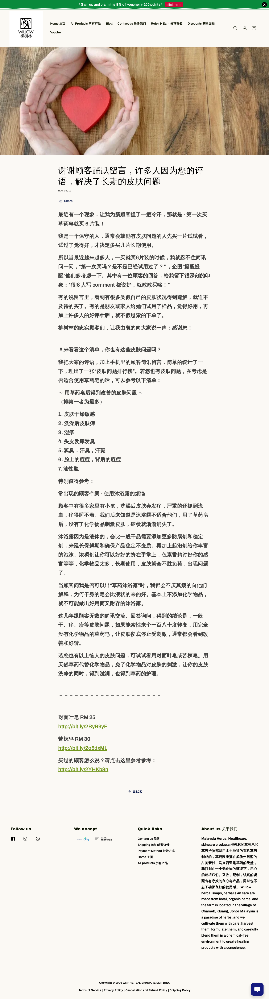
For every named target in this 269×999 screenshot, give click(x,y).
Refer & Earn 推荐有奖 (166, 23)
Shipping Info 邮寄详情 (154, 844)
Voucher (56, 32)
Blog (109, 23)
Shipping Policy (180, 990)
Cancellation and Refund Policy (146, 990)
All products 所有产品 (153, 863)
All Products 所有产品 (86, 23)
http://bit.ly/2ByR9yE (83, 726)
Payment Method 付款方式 (156, 851)
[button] (235, 28)
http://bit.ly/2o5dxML (82, 748)
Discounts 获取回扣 (201, 23)
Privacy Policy (113, 990)
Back (134, 791)
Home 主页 (58, 23)
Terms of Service (90, 990)
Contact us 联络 (149, 838)
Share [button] (65, 201)
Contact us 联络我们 (131, 23)
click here (174, 5)
